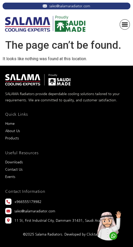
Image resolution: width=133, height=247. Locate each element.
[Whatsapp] (108, 223)
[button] (125, 24)
